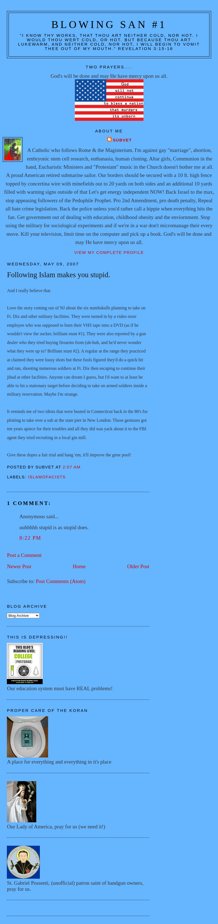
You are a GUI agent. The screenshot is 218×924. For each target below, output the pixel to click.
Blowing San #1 (109, 24)
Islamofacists (47, 477)
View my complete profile (109, 252)
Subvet (122, 140)
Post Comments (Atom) (60, 581)
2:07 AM (72, 467)
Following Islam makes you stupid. (58, 275)
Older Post (138, 566)
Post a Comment (24, 555)
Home (79, 566)
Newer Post (19, 566)
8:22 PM (30, 538)
